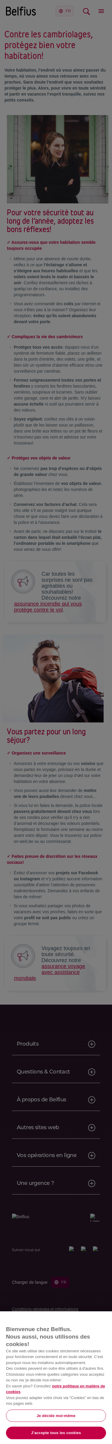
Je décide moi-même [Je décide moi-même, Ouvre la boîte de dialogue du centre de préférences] (55, 1415)
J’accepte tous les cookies (56, 1433)
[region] (56, 1377)
